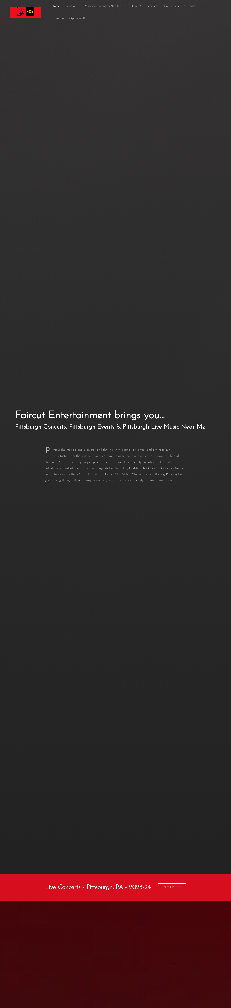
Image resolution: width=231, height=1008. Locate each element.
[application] (121, 6)
